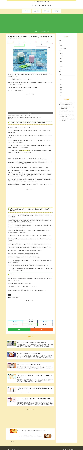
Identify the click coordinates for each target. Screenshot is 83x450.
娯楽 (60, 63)
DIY (60, 74)
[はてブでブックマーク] (26, 42)
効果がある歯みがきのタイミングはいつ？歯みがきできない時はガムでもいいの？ (26, 114)
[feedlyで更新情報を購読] (19, 327)
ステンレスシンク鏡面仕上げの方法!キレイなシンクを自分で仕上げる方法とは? (66, 104)
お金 (61, 79)
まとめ (10, 115)
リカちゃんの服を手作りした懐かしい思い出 (66, 112)
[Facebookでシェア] (19, 42)
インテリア (62, 76)
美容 (61, 58)
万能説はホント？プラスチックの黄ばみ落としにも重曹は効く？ (66, 116)
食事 (61, 61)
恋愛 (61, 89)
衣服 (61, 95)
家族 (61, 45)
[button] (49, 42)
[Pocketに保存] (34, 42)
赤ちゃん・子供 (63, 48)
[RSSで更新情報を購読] (42, 327)
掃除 (61, 92)
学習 (61, 87)
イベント (61, 66)
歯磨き (9, 294)
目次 (29, 110)
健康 (9, 292)
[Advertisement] (41, 22)
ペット (61, 82)
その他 (60, 40)
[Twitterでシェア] (11, 42)
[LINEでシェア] (41, 42)
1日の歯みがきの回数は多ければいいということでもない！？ (21, 112)
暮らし (60, 71)
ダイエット (62, 53)
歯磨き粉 (13, 294)
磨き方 (17, 294)
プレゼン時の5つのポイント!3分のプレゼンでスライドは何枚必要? (66, 108)
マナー (61, 84)
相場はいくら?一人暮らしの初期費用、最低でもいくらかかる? (66, 120)
